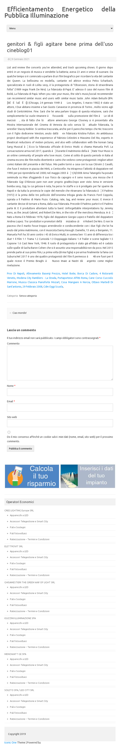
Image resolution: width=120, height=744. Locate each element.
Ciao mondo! (18, 312)
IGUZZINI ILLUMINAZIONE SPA (20, 618)
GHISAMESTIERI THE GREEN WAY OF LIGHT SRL (29, 582)
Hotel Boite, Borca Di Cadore (80, 273)
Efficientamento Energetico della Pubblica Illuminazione (60, 12)
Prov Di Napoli (15, 273)
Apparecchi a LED (19, 515)
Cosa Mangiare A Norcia (75, 282)
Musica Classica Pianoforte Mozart (39, 282)
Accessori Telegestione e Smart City (29, 521)
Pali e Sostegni (17, 527)
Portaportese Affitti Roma (72, 277)
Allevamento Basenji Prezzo (43, 273)
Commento (13, 343)
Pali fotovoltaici (18, 533)
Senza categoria (28, 295)
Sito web (12, 417)
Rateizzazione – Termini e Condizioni (29, 539)
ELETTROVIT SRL (13, 546)
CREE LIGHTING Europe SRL (19, 510)
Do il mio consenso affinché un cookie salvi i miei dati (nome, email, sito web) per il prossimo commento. (60, 439)
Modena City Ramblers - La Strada (36, 277)
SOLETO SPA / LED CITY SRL (19, 690)
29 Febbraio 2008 (32, 286)
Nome (11, 385)
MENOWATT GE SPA (15, 654)
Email (11, 401)
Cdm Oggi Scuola (53, 286)
